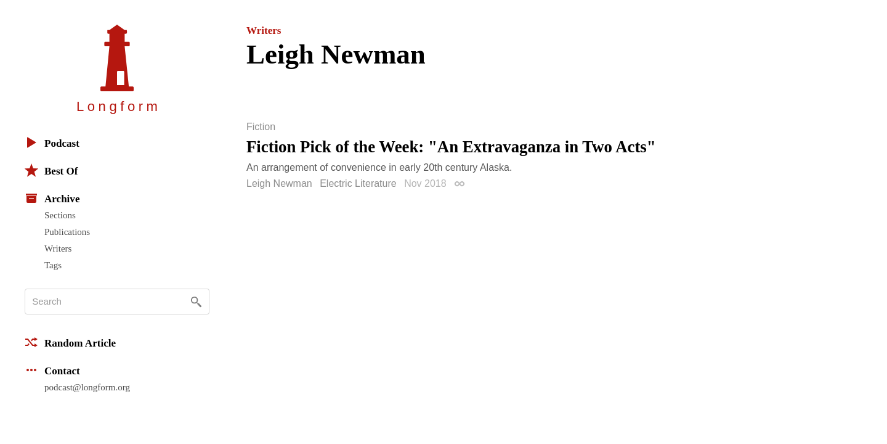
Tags (53, 265)
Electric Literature (358, 183)
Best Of (51, 170)
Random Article (70, 342)
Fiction (260, 127)
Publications (67, 232)
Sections (60, 215)
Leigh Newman (279, 183)
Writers (57, 248)
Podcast (52, 142)
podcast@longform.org (87, 387)
